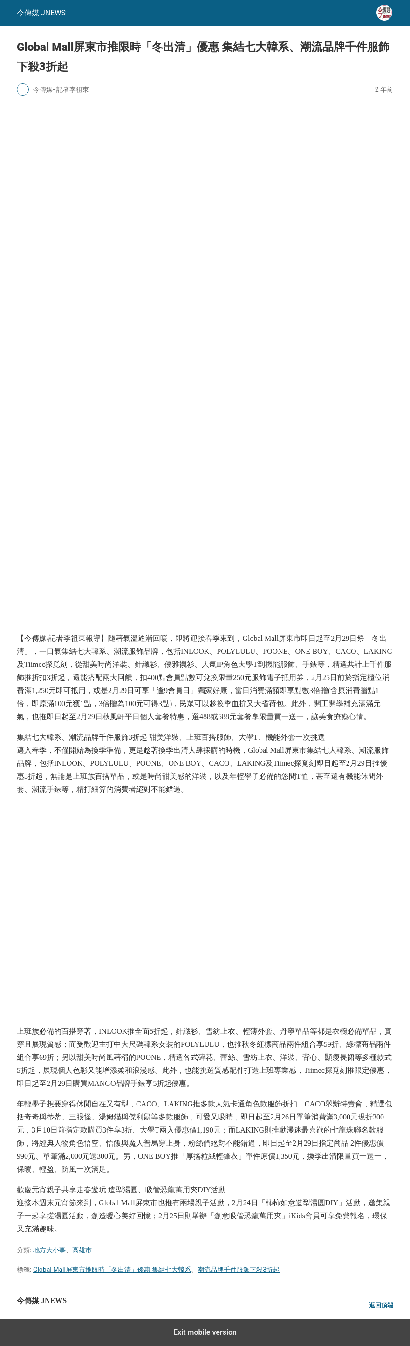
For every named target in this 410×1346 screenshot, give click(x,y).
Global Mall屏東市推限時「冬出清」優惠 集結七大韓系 (112, 1269)
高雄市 (82, 1250)
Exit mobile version (205, 1332)
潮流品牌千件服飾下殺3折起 (239, 1269)
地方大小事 (49, 1250)
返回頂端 (381, 1305)
